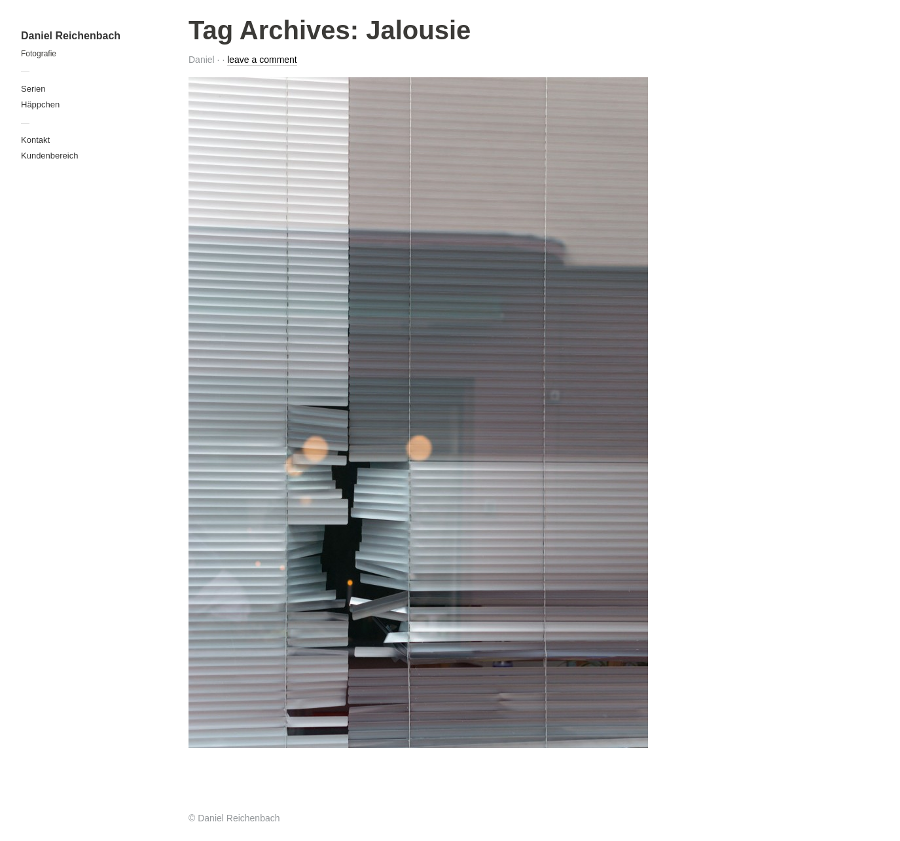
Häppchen (40, 104)
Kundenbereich (49, 155)
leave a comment (262, 59)
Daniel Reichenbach (70, 35)
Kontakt (35, 140)
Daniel (202, 59)
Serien (33, 89)
